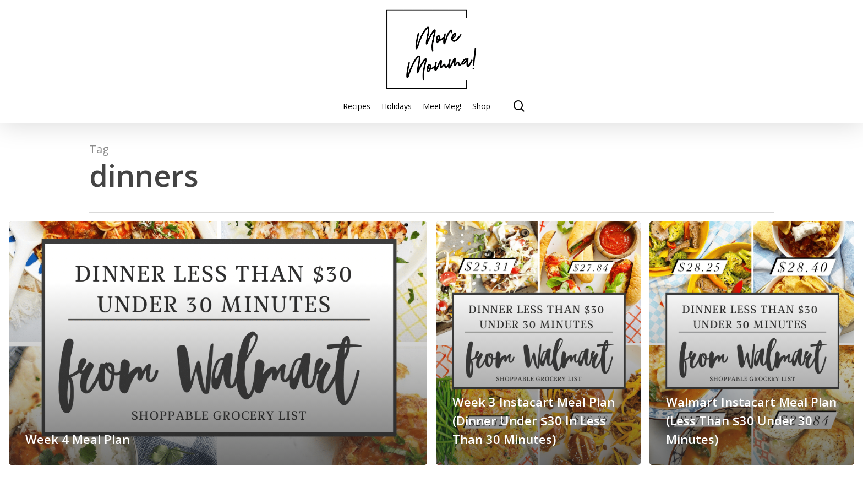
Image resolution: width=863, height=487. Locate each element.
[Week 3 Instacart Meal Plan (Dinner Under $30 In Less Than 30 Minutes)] (538, 343)
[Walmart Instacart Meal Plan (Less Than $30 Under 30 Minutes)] (751, 343)
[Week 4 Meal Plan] (218, 343)
